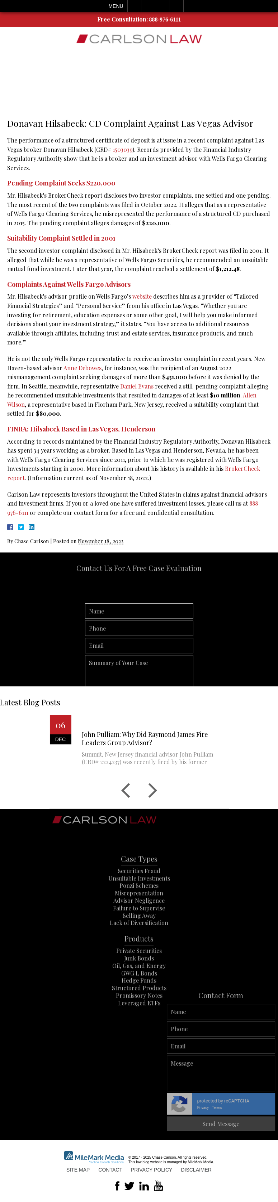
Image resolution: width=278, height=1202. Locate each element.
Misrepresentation (139, 908)
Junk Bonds (139, 973)
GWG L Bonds (139, 988)
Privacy (256, 1108)
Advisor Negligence (139, 916)
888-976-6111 (165, 19)
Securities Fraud (139, 886)
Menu (115, 6)
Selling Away (139, 931)
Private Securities (139, 966)
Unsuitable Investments (139, 893)
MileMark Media (200, 1162)
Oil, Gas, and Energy (139, 981)
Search (176, 6)
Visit (164, 6)
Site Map (78, 1170)
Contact (110, 1170)
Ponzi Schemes (139, 901)
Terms (270, 1108)
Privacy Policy (151, 1170)
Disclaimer (196, 1170)
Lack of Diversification (139, 938)
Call (134, 6)
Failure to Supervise (139, 923)
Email (149, 6)
